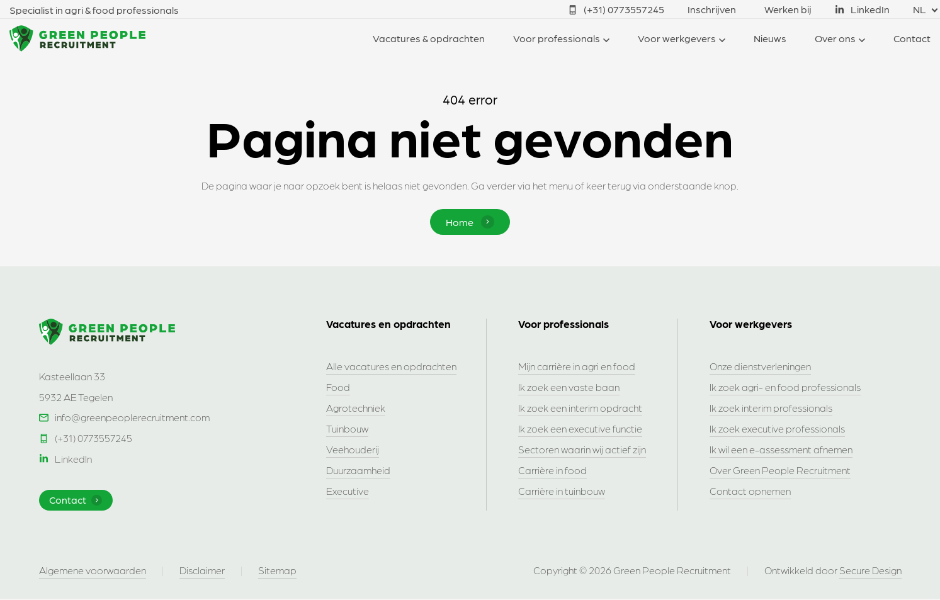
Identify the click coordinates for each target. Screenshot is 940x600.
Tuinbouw (347, 429)
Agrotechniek (355, 408)
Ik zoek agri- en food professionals (785, 387)
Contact (912, 38)
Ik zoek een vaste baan (569, 387)
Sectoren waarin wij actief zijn (582, 450)
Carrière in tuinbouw (561, 491)
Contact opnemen (750, 491)
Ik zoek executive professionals (777, 429)
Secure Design (870, 571)
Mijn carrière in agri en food (576, 367)
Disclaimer (202, 571)
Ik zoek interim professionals (771, 408)
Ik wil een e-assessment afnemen (781, 450)
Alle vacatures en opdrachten (391, 367)
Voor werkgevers (677, 38)
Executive (347, 491)
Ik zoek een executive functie (580, 429)
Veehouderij (352, 450)
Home (470, 222)
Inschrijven (712, 9)
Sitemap (277, 571)
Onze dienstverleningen (760, 367)
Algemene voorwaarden (92, 571)
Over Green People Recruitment (780, 471)
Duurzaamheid (358, 471)
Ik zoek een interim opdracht (580, 408)
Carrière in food (552, 471)
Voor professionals (556, 38)
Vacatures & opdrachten (429, 38)
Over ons (835, 38)
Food (338, 387)
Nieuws (770, 38)
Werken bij (788, 9)
